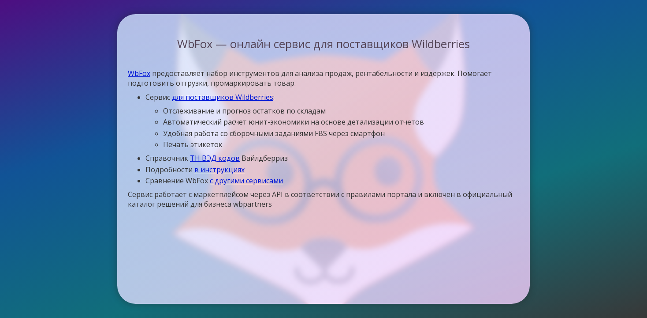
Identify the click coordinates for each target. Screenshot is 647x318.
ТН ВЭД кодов (215, 158)
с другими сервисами (246, 181)
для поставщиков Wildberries (222, 97)
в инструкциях (219, 169)
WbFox (139, 73)
